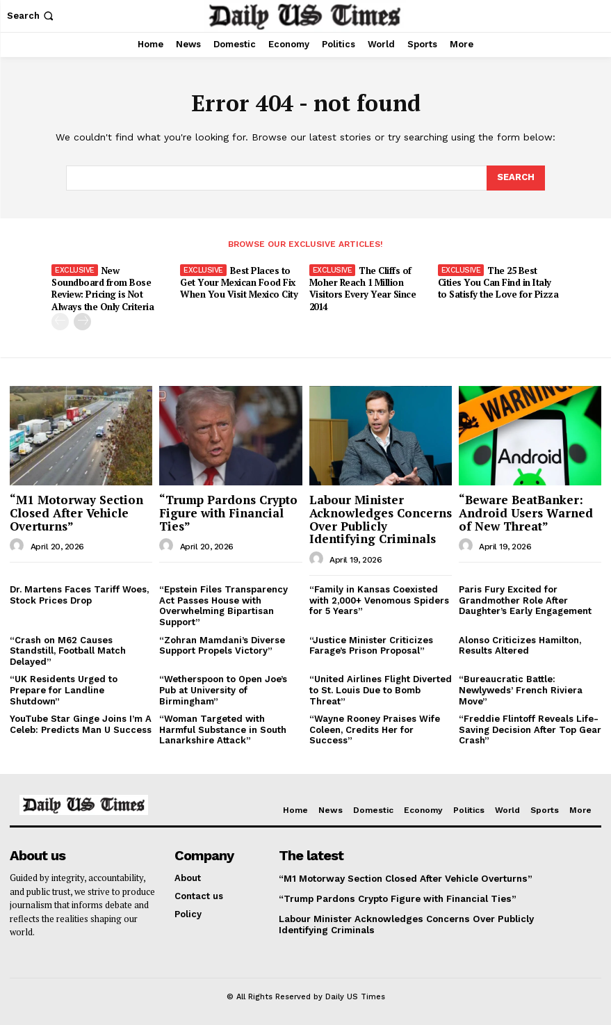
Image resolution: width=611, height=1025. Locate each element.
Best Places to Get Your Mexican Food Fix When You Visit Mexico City (238, 282)
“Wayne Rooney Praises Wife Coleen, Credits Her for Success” (374, 729)
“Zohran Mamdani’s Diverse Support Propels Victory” (222, 644)
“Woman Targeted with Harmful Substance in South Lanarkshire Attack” (222, 729)
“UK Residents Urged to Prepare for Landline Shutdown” (63, 689)
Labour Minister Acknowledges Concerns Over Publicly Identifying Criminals (380, 518)
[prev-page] (60, 321)
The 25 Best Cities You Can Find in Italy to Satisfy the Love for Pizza (498, 282)
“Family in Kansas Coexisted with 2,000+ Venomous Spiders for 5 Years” (379, 599)
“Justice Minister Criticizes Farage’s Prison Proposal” (371, 644)
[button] (31, 15)
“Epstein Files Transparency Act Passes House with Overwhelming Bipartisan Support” (223, 605)
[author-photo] (19, 545)
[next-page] (82, 321)
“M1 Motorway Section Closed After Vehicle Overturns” (76, 512)
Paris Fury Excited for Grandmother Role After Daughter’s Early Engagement (525, 599)
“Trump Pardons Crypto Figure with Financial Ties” (228, 512)
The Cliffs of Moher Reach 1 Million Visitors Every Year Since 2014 (362, 288)
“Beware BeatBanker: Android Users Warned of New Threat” (526, 512)
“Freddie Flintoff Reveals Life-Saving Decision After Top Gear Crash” (530, 729)
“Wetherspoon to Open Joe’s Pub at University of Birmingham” (223, 689)
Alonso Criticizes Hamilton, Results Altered (520, 644)
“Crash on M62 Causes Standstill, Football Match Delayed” (68, 649)
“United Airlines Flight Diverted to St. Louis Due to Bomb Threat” (380, 689)
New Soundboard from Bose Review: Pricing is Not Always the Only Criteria (102, 288)
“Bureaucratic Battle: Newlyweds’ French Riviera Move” (521, 689)
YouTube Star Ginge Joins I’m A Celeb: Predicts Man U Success (81, 723)
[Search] (516, 178)
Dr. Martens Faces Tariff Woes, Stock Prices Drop (79, 594)
